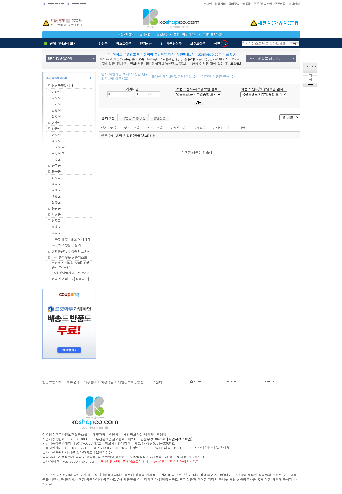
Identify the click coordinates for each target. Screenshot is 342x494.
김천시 (56, 110)
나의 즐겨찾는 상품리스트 (69, 257)
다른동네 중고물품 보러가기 (71, 239)
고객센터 (156, 382)
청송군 (56, 226)
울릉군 (56, 202)
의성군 (56, 214)
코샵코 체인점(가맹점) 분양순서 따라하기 (70, 264)
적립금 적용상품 (134, 118)
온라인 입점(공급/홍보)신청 (136, 135)
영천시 (56, 140)
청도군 (56, 220)
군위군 (56, 165)
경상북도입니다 (62, 85)
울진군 (56, 208)
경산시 (56, 91)
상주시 (56, 122)
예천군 (56, 196)
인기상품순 (109, 127)
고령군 (56, 159)
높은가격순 (155, 127)
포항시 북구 (60, 153)
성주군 (56, 177)
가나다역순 (241, 127)
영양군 (56, 189)
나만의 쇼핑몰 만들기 (66, 245)
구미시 (56, 103)
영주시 (56, 134)
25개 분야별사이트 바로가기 (71, 272)
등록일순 (199, 127)
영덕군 (56, 183)
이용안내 (90, 382)
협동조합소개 (52, 382)
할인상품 (159, 118)
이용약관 (107, 382)
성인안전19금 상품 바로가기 (71, 251)
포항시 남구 (60, 146)
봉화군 (56, 171)
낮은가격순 (132, 127)
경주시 (56, 97)
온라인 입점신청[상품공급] (70, 278)
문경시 (56, 116)
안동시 (56, 128)
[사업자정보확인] (179, 439)
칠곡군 (56, 232)
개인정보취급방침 (131, 382)
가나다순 (219, 127)
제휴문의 (73, 382)
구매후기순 (178, 127)
